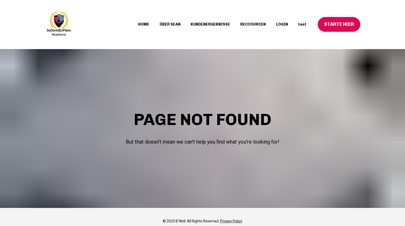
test (302, 24)
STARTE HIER (339, 24)
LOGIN (282, 24)
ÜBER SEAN (170, 24)
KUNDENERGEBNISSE (210, 24)
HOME (143, 24)
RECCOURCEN (253, 24)
